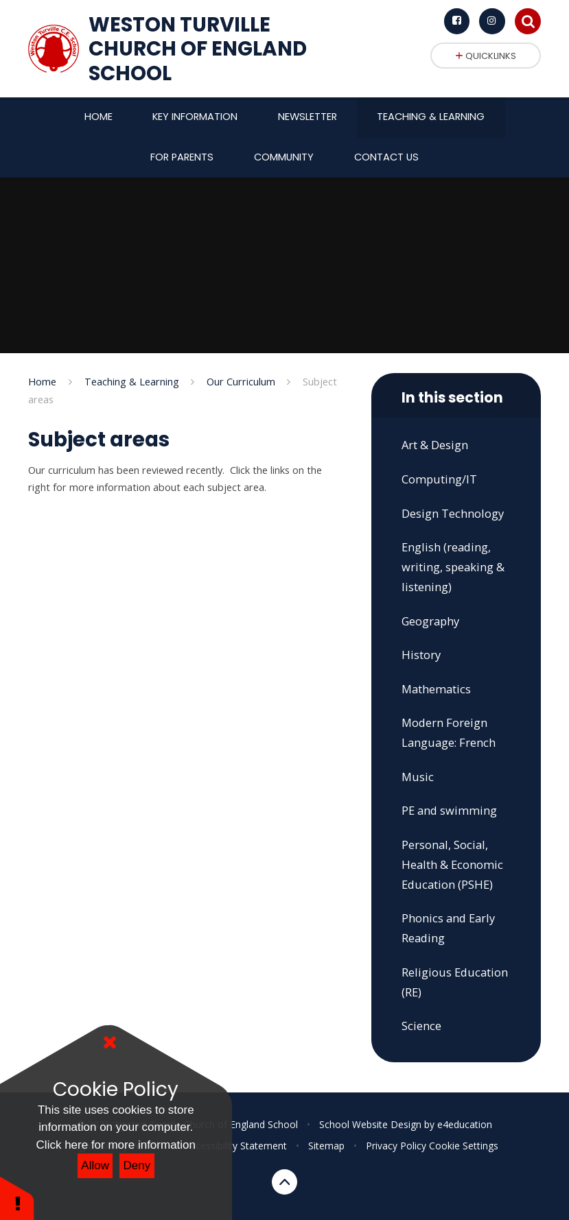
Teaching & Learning (131, 381)
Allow (95, 1165)
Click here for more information (116, 1144)
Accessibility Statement (236, 1145)
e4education (464, 1124)
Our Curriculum (241, 381)
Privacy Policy (396, 1145)
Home (42, 381)
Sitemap (326, 1145)
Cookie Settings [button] (463, 1145)
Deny (137, 1165)
